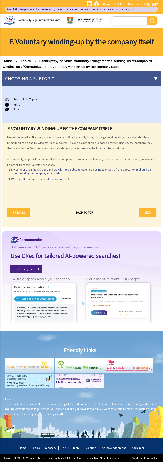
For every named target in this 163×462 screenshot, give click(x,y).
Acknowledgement (114, 448)
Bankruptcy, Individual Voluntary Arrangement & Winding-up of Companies (95, 60)
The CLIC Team (70, 448)
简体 (155, 4)
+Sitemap (134, 4)
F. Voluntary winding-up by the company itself (84, 66)
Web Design (138, 457)
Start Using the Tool (26, 269)
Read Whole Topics (26, 99)
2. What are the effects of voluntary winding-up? (38, 179)
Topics (26, 60)
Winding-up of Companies (22, 66)
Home (7, 60)
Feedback (91, 448)
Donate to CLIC (113, 4)
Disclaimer (137, 448)
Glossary (50, 448)
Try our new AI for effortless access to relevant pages (71, 9)
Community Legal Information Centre (39, 20)
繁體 (147, 4)
